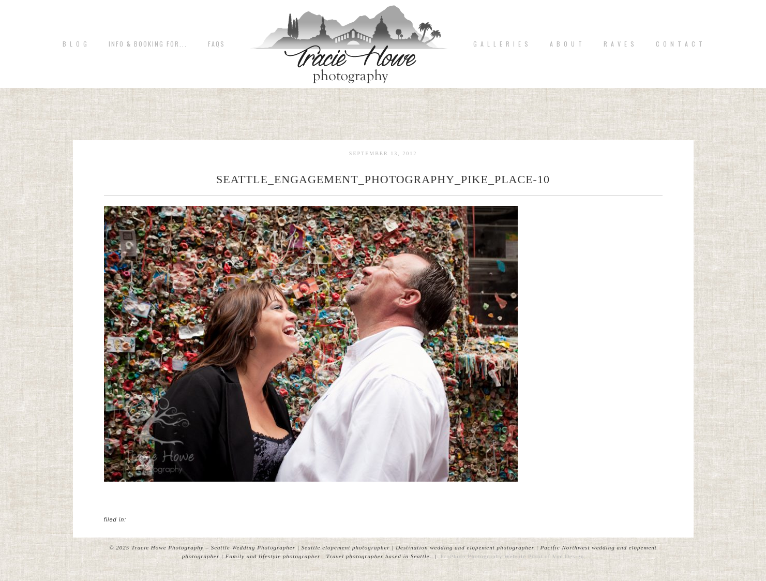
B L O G (75, 44)
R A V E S (619, 44)
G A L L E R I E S (501, 44)
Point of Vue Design (556, 556)
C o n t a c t (679, 44)
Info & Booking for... (148, 44)
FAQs (216, 44)
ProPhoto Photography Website (484, 556)
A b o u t (566, 44)
